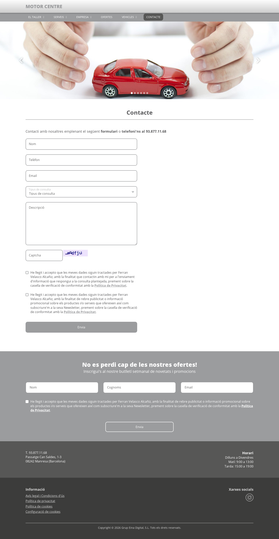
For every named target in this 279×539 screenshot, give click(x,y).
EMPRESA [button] (82, 17)
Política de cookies (39, 506)
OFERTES (106, 17)
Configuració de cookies (43, 512)
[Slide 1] (135, 93)
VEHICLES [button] (128, 17)
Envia (81, 327)
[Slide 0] (132, 93)
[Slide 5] (147, 93)
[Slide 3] (141, 93)
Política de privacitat (40, 501)
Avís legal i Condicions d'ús (45, 496)
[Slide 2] (138, 93)
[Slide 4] (144, 93)
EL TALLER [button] (34, 17)
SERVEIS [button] (59, 17)
